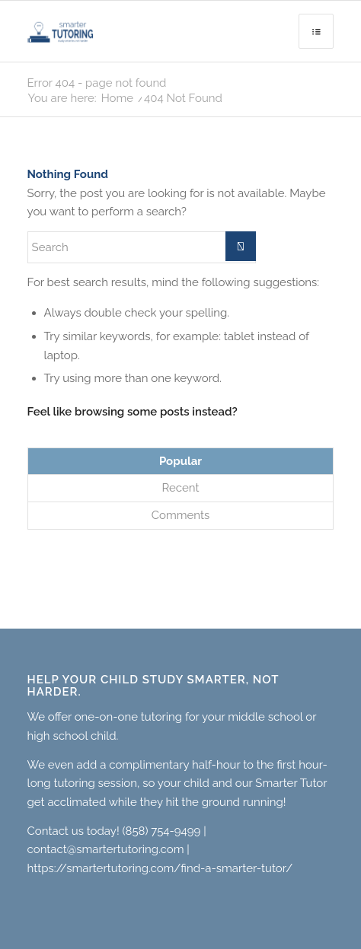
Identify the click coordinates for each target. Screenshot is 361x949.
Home (117, 98)
